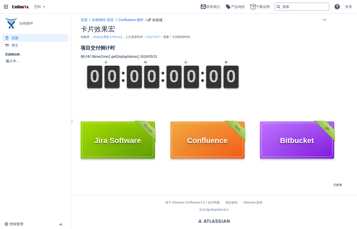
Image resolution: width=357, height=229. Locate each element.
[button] (5, 7)
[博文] (35, 45)
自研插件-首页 (103, 20)
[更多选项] (335, 20)
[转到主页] (20, 7)
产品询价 (235, 7)
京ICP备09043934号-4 (214, 210)
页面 (84, 20)
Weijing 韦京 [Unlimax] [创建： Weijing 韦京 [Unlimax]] (107, 37)
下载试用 (260, 7)
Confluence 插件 (131, 20)
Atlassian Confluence (186, 202)
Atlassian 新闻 (253, 202)
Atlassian (214, 221)
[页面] (35, 38)
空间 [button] (37, 7)
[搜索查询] (302, 7)
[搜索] (278, 7)
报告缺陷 (232, 202)
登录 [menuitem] (348, 7)
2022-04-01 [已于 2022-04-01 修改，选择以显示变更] (154, 37)
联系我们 (210, 7)
